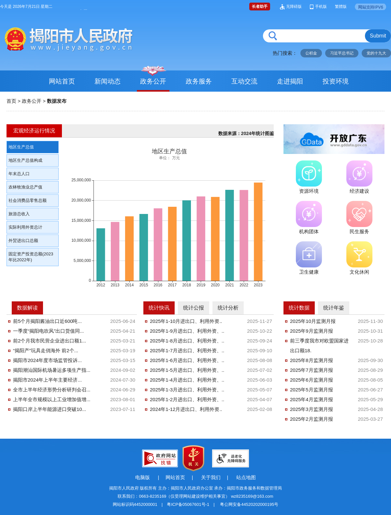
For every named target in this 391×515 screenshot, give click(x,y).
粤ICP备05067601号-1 (188, 504)
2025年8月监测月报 (311, 360)
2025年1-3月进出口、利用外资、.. (187, 389)
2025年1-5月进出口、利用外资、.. (187, 370)
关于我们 (211, 477)
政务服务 (199, 81)
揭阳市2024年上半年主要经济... (47, 380)
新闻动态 (107, 81)
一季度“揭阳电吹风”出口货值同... (48, 331)
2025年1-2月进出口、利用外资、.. (187, 399)
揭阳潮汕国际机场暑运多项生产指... (52, 370)
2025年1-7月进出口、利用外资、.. (187, 350)
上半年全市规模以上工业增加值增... (52, 399)
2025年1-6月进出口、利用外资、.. (187, 360)
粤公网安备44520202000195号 (249, 504)
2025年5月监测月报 (311, 389)
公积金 (311, 53)
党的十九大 (376, 53)
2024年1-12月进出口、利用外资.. (186, 409)
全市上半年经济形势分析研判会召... (52, 389)
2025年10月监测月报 (313, 321)
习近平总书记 (342, 53)
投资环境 (336, 81)
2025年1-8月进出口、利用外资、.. (187, 340)
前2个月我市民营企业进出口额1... (49, 340)
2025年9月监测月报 (311, 331)
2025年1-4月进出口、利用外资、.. (187, 380)
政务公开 (153, 81)
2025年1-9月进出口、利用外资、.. (187, 331)
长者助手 (260, 6)
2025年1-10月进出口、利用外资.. (186, 321)
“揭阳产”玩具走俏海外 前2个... (45, 350)
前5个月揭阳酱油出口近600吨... (47, 321)
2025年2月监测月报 (311, 419)
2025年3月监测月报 (311, 409)
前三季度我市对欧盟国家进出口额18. (319, 345)
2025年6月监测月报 (311, 380)
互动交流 (244, 81)
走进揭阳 (290, 81)
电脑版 (142, 477)
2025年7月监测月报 (311, 370)
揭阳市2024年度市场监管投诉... (47, 360)
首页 (11, 101)
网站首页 (62, 81)
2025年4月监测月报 (311, 399)
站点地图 (246, 477)
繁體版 (341, 6)
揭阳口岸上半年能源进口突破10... (49, 409)
